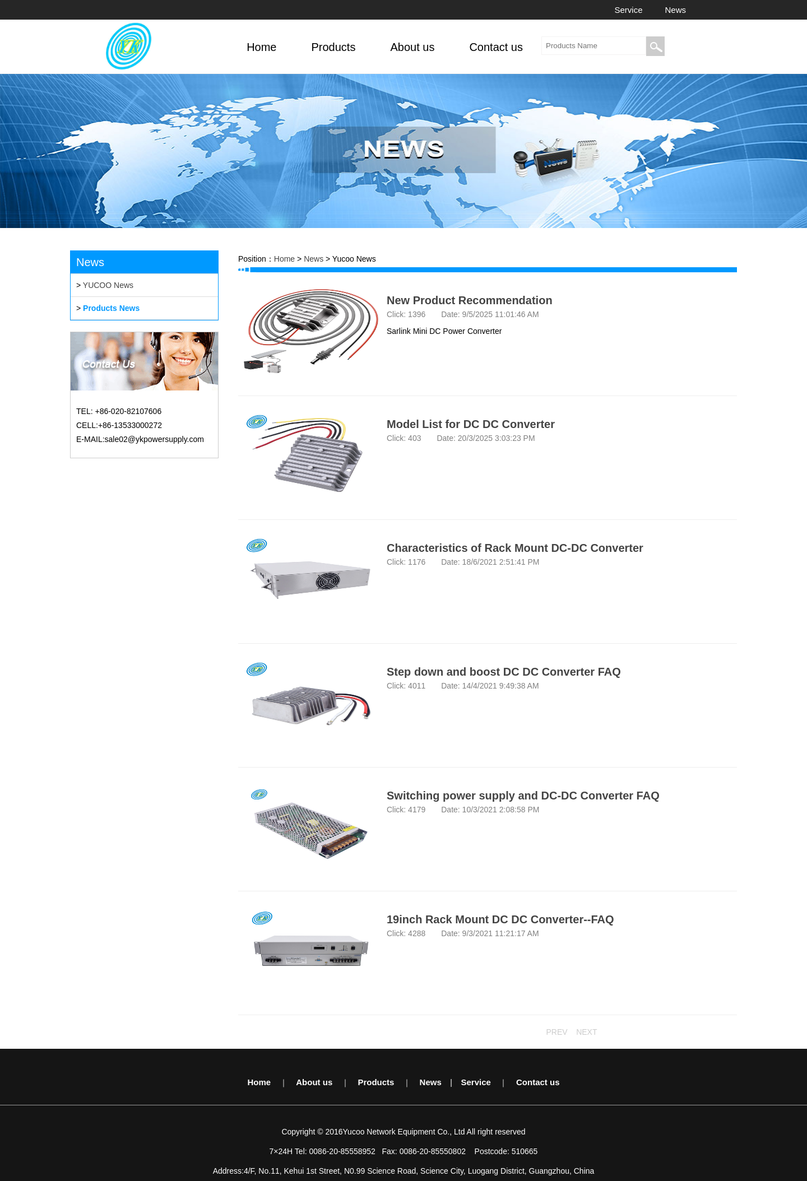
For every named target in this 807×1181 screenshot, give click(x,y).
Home (284, 258)
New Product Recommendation (470, 300)
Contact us (538, 1082)
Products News (111, 308)
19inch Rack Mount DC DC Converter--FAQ (500, 919)
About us (314, 1082)
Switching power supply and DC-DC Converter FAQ (523, 795)
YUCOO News (108, 285)
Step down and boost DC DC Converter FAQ (504, 672)
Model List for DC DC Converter (471, 424)
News (675, 10)
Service (628, 10)
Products (376, 1082)
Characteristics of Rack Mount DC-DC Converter (515, 548)
